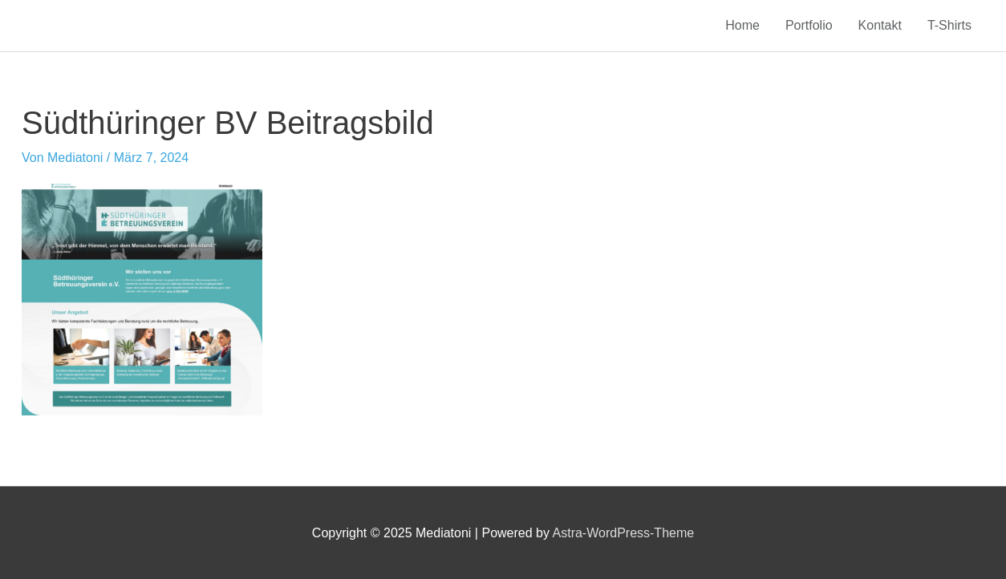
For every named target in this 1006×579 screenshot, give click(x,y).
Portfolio (809, 25)
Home (742, 25)
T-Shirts (949, 25)
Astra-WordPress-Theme (624, 533)
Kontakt (880, 25)
